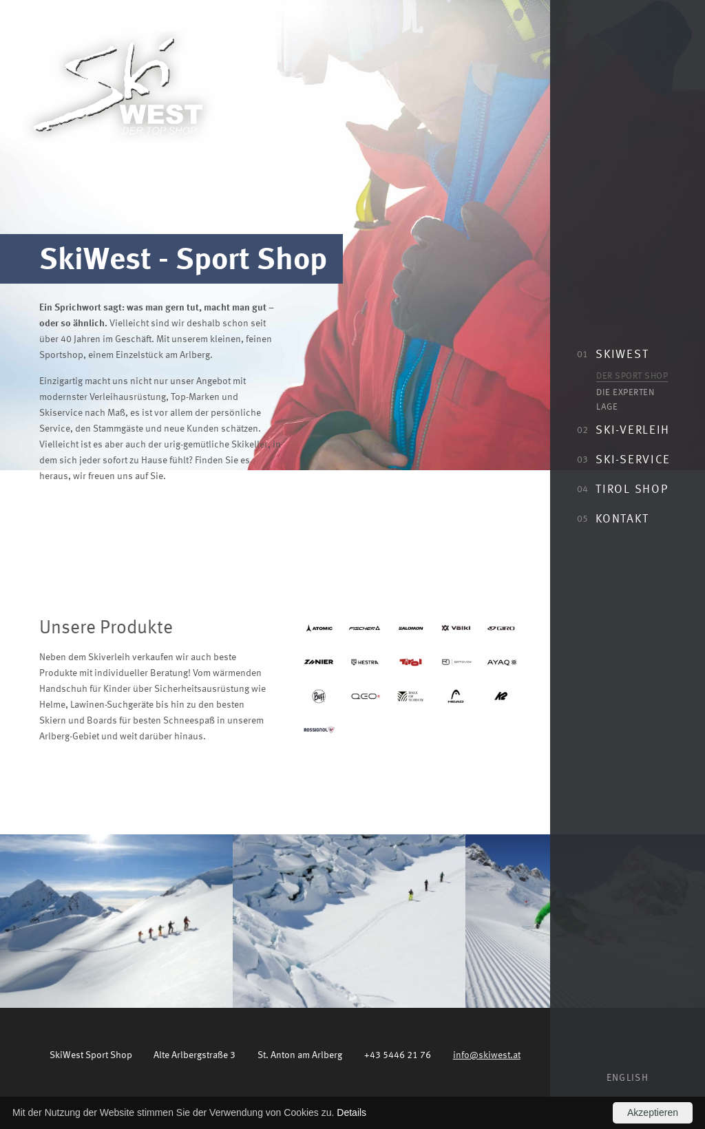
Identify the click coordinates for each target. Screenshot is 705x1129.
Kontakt (613, 518)
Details (351, 1112)
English (628, 1078)
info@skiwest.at (486, 1054)
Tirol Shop (622, 488)
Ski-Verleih (623, 429)
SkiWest (613, 353)
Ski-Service (624, 458)
